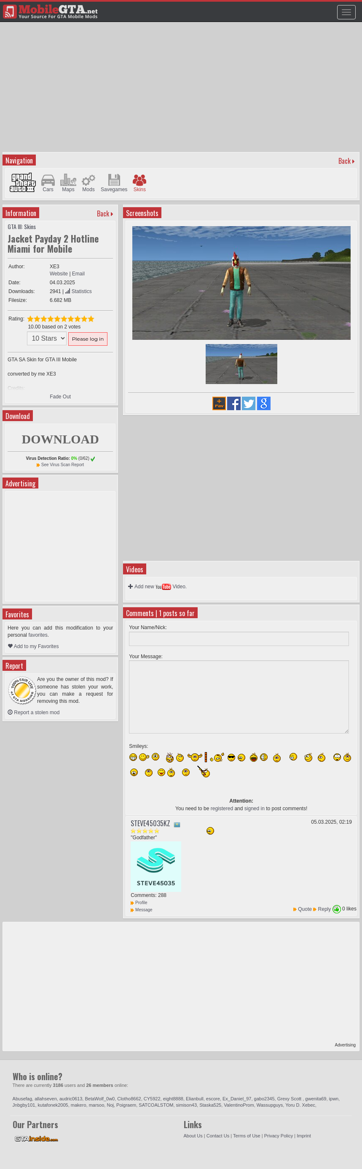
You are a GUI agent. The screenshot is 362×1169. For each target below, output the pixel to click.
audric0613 (70, 1098)
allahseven (46, 1098)
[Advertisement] (182, 91)
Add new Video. (157, 587)
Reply (324, 909)
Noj (110, 1105)
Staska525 (210, 1105)
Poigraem (126, 1105)
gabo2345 (264, 1098)
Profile (139, 902)
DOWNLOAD (60, 439)
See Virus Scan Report (62, 464)
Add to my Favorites (33, 646)
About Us (193, 1135)
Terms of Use (246, 1135)
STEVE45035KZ (150, 823)
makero (78, 1105)
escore (213, 1098)
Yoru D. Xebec (300, 1105)
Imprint (304, 1135)
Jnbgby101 (24, 1105)
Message (141, 909)
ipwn (334, 1098)
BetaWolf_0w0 (100, 1098)
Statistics (78, 291)
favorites (37, 635)
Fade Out (60, 397)
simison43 (186, 1105)
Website (59, 274)
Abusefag (22, 1098)
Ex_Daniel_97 (237, 1098)
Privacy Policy (278, 1135)
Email (78, 274)
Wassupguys (270, 1105)
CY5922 (152, 1098)
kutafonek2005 (53, 1105)
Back (344, 161)
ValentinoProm (239, 1105)
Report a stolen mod (33, 712)
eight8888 (173, 1098)
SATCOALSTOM (156, 1105)
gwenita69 (315, 1098)
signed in (254, 808)
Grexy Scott (290, 1098)
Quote (305, 909)
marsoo (97, 1105)
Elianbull (195, 1098)
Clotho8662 (129, 1098)
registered (222, 808)
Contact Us (217, 1135)
